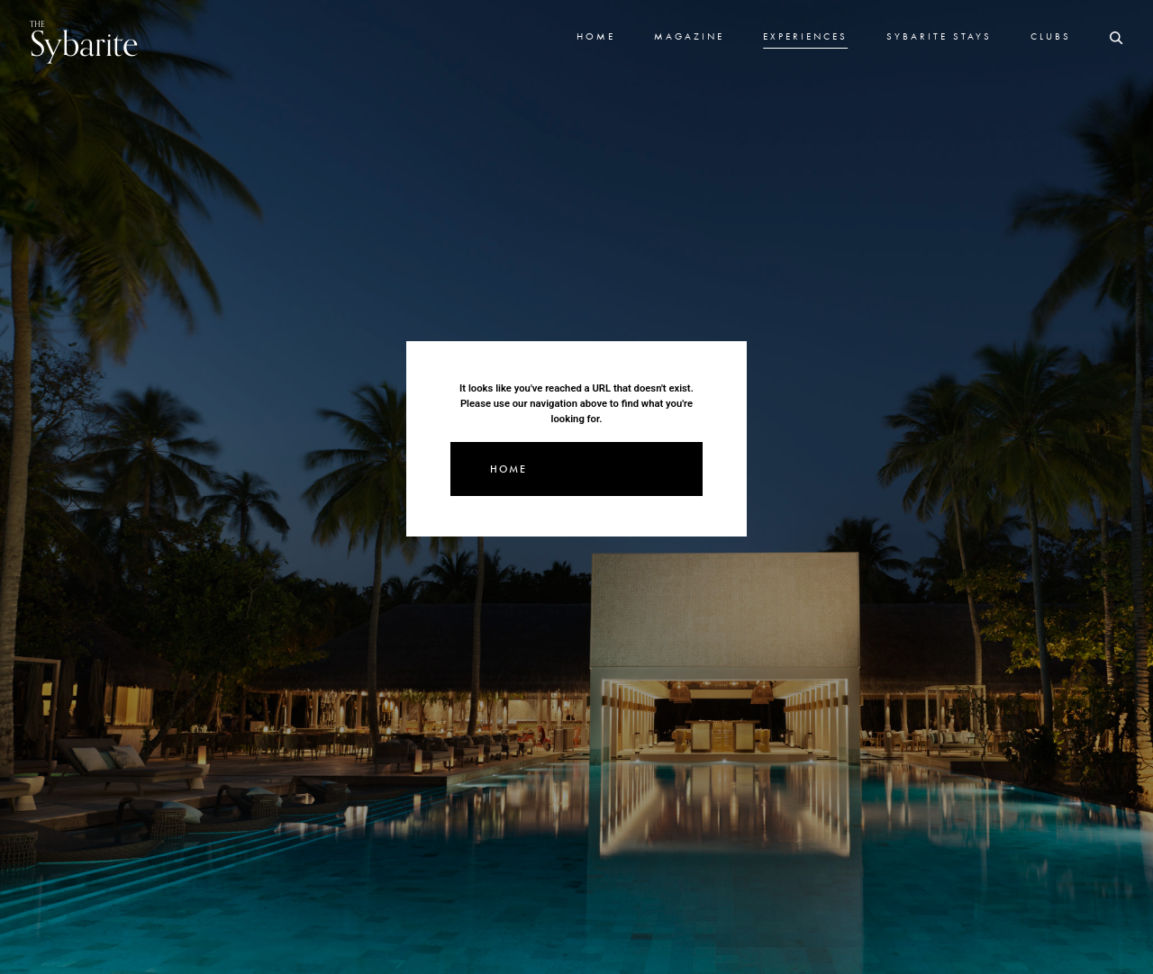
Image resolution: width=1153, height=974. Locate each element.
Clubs (1050, 36)
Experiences (805, 36)
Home (595, 36)
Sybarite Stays (939, 36)
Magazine (689, 36)
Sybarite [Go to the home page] (84, 42)
